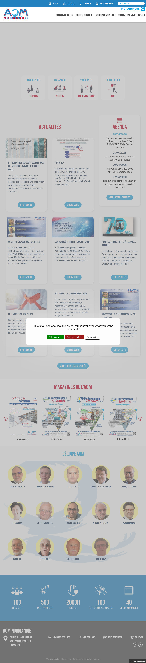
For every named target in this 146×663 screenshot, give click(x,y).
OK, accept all (55, 337)
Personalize (92, 337)
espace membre (106, 3)
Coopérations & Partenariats (131, 15)
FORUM (55, 3)
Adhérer (71, 3)
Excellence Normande (105, 15)
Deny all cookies (74, 337)
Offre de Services (84, 15)
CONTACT (87, 3)
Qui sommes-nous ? (64, 15)
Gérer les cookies (138, 661)
